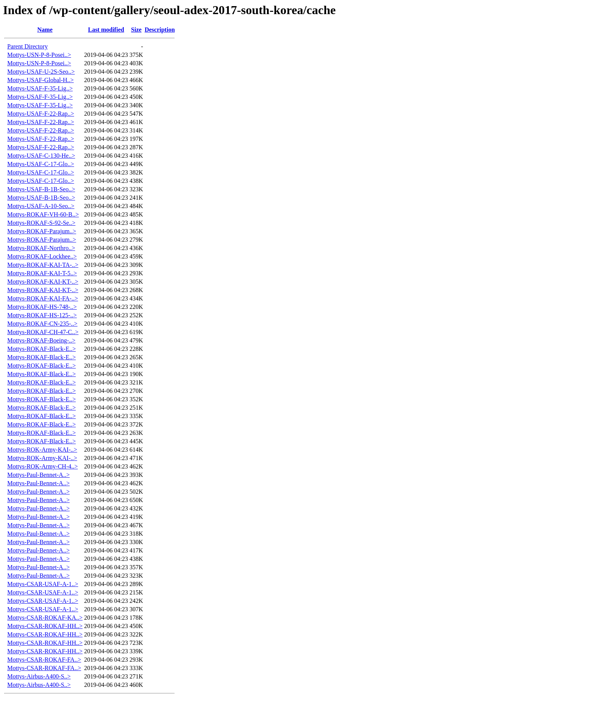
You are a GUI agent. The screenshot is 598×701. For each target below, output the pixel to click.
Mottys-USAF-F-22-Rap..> (40, 113)
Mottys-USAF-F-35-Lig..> (40, 88)
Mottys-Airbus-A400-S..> (39, 676)
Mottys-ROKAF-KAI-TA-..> (42, 265)
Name (45, 29)
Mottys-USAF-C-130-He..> (41, 155)
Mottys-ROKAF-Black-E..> (41, 349)
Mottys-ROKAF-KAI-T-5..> (42, 273)
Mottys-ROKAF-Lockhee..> (42, 256)
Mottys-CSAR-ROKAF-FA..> (44, 659)
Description (160, 29)
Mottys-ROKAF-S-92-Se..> (41, 223)
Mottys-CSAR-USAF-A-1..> (42, 584)
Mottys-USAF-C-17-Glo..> (40, 164)
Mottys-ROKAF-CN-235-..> (42, 323)
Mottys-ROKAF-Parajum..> (41, 231)
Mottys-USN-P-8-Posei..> (39, 55)
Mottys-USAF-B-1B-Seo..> (41, 189)
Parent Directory (27, 46)
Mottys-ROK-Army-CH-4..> (42, 466)
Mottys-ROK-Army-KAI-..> (42, 449)
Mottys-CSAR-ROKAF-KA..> (45, 617)
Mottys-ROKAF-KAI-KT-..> (42, 281)
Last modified (106, 29)
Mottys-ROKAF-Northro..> (41, 248)
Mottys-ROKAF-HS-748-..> (42, 307)
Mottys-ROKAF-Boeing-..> (41, 340)
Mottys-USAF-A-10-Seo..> (40, 206)
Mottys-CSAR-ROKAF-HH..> (45, 626)
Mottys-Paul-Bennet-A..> (38, 475)
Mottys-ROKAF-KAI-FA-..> (42, 298)
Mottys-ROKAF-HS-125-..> (42, 315)
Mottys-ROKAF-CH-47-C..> (43, 332)
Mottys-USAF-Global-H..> (40, 80)
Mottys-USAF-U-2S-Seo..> (41, 71)
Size (136, 29)
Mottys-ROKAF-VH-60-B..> (43, 214)
